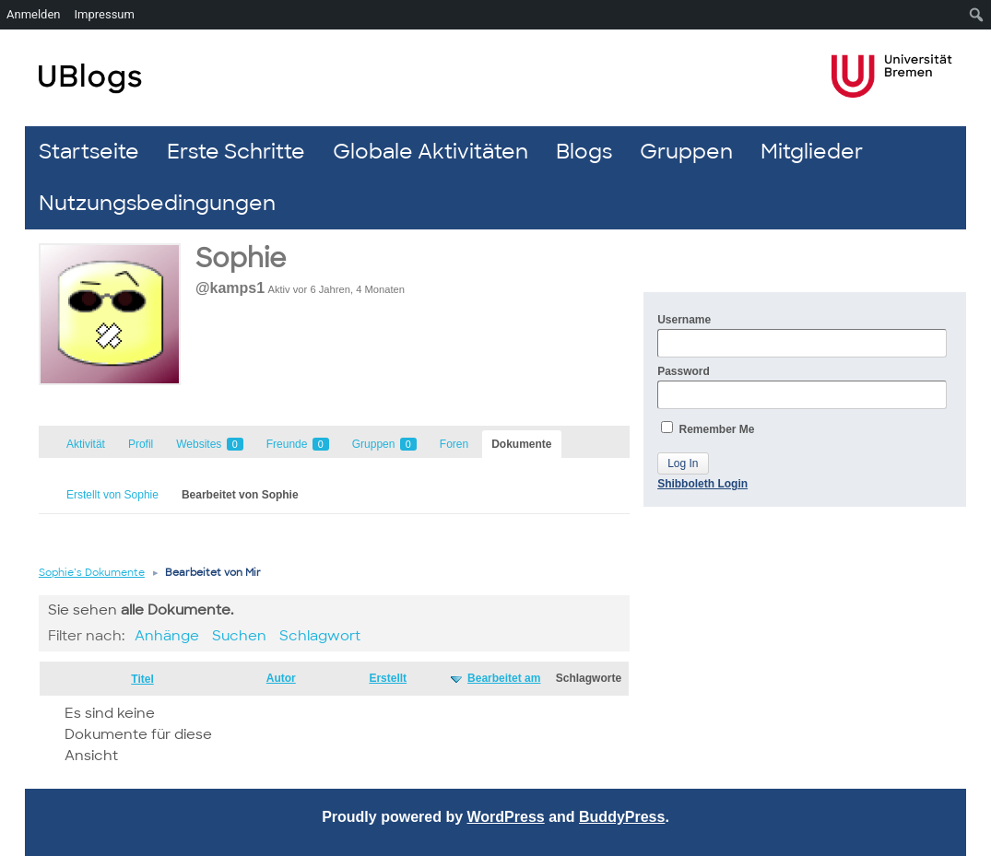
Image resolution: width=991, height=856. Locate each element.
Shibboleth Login (702, 483)
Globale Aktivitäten (430, 151)
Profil (140, 444)
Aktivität (85, 444)
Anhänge (167, 636)
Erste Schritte (236, 151)
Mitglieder (812, 151)
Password (802, 387)
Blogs (584, 151)
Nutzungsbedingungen (157, 203)
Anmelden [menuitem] (33, 14)
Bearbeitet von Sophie (240, 494)
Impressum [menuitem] (105, 14)
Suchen (239, 636)
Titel (142, 679)
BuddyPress (622, 817)
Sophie (240, 258)
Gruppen (686, 151)
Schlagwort (319, 636)
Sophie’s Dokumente (92, 572)
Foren (454, 444)
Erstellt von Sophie (112, 494)
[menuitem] (976, 14)
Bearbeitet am (503, 678)
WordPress (506, 817)
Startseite (89, 151)
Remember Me (707, 428)
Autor (281, 678)
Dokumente (521, 444)
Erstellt (388, 678)
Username (802, 335)
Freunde (297, 444)
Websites (209, 444)
